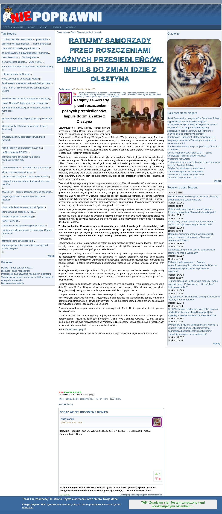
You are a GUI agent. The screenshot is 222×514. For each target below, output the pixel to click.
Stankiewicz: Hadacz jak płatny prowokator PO (191, 137)
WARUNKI (27, 507)
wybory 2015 (35, 62)
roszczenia (83, 95)
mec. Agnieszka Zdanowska (149, 95)
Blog (61, 399)
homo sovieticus (10, 167)
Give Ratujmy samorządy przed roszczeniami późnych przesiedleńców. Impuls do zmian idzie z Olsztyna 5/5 (79, 392)
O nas (44, 27)
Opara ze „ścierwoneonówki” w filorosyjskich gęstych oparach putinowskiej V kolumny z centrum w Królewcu (191, 237)
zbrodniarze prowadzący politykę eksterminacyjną (27, 66)
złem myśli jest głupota (13, 62)
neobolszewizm (10, 57)
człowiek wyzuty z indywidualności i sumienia (25, 53)
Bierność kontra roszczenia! (15, 271)
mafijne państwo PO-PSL (15, 152)
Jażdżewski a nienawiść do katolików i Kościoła (26, 83)
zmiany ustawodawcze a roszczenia (94, 93)
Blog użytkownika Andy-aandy (89, 32)
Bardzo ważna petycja (12, 283)
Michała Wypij (78, 97)
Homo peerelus (41, 43)
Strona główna (13, 27)
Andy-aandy (65, 89)
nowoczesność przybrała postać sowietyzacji (25, 176)
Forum (56, 27)
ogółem (172, 192)
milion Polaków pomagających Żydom (21, 147)
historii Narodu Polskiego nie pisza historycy (24, 103)
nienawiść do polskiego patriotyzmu (20, 48)
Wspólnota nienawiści (178, 159)
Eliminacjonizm (29, 57)
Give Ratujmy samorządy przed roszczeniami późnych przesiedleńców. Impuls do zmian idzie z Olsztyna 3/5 (70, 392)
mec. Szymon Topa (93, 97)
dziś (180, 192)
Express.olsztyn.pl (75, 329)
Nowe (31, 27)
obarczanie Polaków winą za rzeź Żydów (22, 207)
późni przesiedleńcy (111, 97)
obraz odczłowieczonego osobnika (33, 192)
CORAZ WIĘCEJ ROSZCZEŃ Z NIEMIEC (84, 412)
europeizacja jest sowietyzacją (17, 216)
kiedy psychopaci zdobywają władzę (20, 78)
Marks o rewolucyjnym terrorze (17, 172)
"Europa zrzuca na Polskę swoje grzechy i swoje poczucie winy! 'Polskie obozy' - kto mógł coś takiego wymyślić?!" (193, 284)
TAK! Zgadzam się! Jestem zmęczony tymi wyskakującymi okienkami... (173, 504)
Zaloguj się (71, 399)
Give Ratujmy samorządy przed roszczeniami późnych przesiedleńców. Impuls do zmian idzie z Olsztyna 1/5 (61, 392)
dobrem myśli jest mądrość (15, 43)
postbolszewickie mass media (17, 39)
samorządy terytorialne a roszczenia (142, 93)
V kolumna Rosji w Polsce (35, 167)
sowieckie (7, 192)
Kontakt (71, 27)
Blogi (73, 32)
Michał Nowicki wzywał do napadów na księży (25, 98)
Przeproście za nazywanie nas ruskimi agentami (26, 274)
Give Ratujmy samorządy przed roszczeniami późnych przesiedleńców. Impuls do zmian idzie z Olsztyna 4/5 (74, 392)
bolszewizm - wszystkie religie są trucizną (23, 225)
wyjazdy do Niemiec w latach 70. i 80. (105, 95)
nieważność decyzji (118, 93)
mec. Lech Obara (129, 95)
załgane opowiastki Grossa (16, 74)
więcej (51, 256)
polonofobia (42, 39)
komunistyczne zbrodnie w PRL (18, 212)
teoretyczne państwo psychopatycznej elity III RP (27, 118)
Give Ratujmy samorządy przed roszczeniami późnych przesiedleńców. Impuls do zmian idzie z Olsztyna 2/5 (66, 392)
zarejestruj (84, 399)
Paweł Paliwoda (10, 221)
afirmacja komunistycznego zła (17, 241)
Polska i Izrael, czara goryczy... (17, 267)
